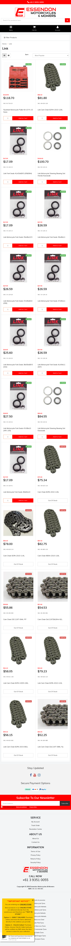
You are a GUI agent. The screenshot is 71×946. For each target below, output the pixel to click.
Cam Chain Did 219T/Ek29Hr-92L (50, 619)
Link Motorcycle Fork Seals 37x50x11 (51, 301)
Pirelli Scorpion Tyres (38, 939)
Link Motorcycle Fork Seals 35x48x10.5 (17, 237)
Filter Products (10, 38)
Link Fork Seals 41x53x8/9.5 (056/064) (17, 173)
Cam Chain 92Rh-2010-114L (14, 556)
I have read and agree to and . (19, 807)
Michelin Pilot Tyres (37, 923)
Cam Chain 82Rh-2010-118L (48, 492)
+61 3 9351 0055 (36, 2)
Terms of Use (35, 851)
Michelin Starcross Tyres (38, 926)
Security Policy (35, 862)
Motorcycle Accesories (37, 900)
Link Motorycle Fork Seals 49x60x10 (16, 492)
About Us (35, 838)
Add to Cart (23, 118)
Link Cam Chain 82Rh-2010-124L (50, 683)
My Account (35, 822)
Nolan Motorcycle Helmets (37, 906)
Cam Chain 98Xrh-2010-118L (48, 556)
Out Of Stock (52, 500)
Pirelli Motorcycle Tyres (37, 903)
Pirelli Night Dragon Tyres (37, 936)
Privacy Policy (33, 807)
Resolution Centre (35, 829)
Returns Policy (35, 859)
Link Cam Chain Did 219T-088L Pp (50, 747)
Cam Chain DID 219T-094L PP (14, 619)
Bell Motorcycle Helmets (38, 913)
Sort (26, 54)
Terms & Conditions (21, 807)
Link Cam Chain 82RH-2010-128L (50, 110)
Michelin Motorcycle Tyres (37, 910)
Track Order (35, 825)
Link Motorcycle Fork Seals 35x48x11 (51, 237)
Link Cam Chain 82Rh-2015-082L (15, 747)
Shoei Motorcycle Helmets (37, 916)
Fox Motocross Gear (37, 919)
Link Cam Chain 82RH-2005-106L (15, 683)
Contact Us (35, 842)
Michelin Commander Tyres (38, 929)
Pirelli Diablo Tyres (38, 932)
